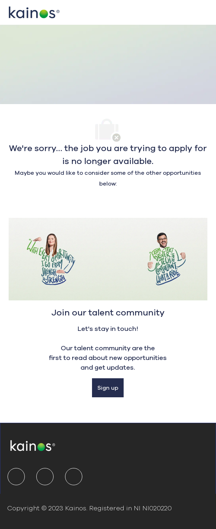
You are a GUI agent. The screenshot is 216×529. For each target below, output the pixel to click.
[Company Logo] (34, 11)
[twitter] (45, 476)
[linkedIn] (16, 476)
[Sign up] (108, 388)
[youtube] (73, 476)
